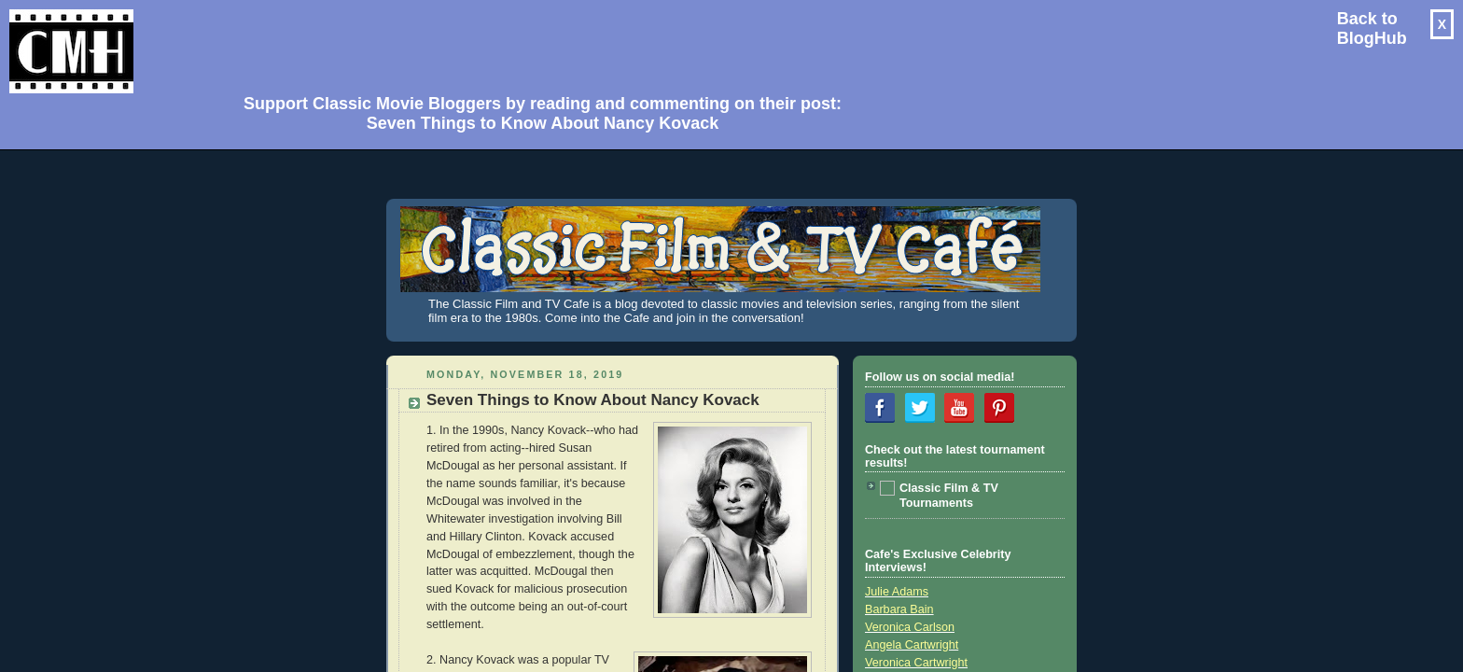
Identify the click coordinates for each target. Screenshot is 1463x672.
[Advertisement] (535, 43)
